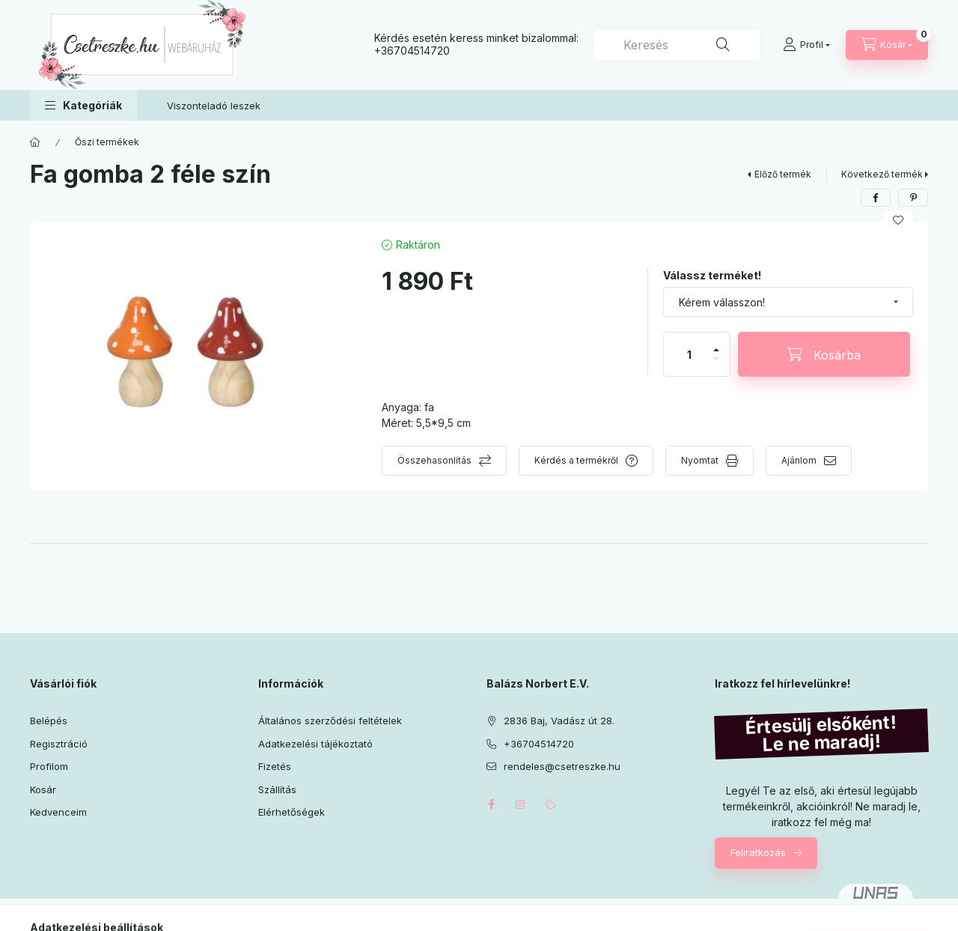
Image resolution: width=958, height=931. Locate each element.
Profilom (49, 766)
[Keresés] (723, 45)
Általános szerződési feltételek (330, 721)
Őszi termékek (107, 142)
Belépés (48, 721)
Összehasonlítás (434, 460)
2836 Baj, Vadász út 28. (559, 721)
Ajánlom (799, 460)
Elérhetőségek (291, 812)
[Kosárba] (824, 354)
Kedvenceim (58, 812)
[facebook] (876, 198)
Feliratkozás (758, 852)
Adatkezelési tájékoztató (315, 744)
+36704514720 (412, 50)
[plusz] (716, 343)
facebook (491, 804)
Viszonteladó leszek (213, 106)
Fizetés (274, 766)
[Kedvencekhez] (898, 220)
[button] (83, 105)
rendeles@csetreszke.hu (562, 766)
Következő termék (882, 174)
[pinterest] (913, 198)
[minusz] (716, 365)
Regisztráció (59, 744)
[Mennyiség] (689, 354)
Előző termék (782, 174)
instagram (521, 804)
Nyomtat (699, 460)
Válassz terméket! (712, 275)
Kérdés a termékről (576, 460)
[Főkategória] (35, 142)
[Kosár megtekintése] (887, 45)
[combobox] (677, 45)
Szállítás (277, 789)
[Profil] (806, 45)
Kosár (43, 789)
